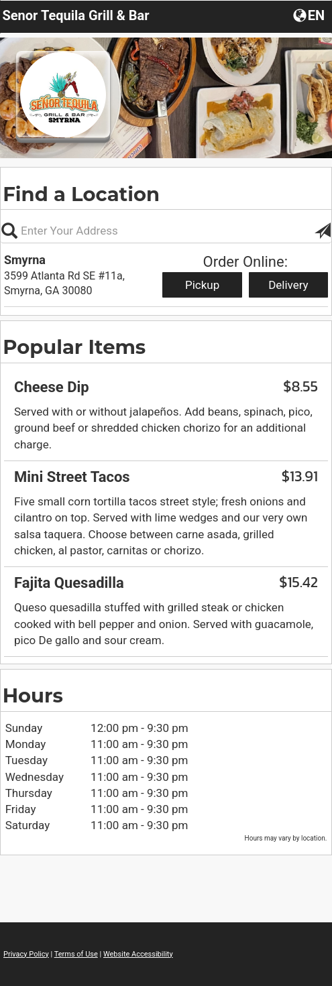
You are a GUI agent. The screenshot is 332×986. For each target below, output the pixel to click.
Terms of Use (76, 954)
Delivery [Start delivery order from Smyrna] (288, 285)
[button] (310, 14)
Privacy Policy (26, 954)
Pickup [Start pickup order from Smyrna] (202, 285)
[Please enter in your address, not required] (166, 230)
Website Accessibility (138, 954)
